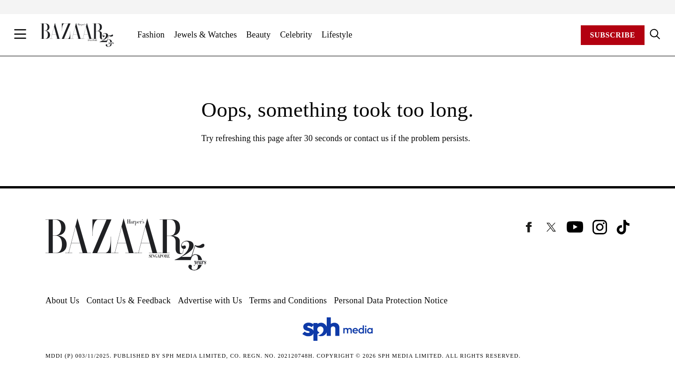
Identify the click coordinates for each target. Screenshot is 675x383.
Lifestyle (337, 34)
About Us (62, 300)
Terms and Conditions (288, 300)
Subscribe (612, 35)
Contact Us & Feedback (128, 300)
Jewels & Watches (205, 34)
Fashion (151, 34)
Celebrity (296, 34)
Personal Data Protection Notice (391, 300)
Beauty (258, 34)
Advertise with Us (210, 300)
